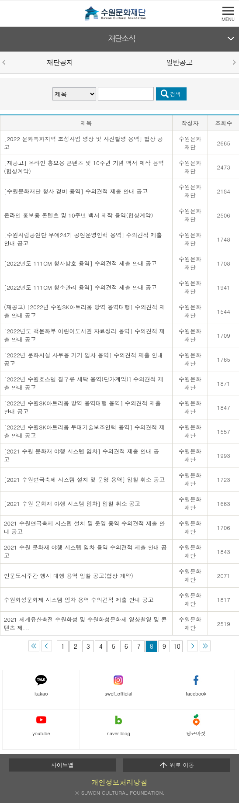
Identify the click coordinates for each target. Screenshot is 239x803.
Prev (5, 62)
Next (233, 62)
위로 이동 (176, 765)
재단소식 (121, 39)
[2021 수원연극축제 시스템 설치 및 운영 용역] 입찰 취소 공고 (84, 479)
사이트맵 (62, 765)
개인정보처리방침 (120, 782)
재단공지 (60, 62)
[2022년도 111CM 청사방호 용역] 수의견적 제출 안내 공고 (80, 263)
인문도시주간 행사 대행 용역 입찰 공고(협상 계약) (68, 575)
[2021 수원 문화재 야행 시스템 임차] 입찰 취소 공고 (72, 503)
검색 (175, 93)
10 (176, 646)
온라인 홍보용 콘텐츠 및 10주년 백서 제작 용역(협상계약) (78, 215)
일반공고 (179, 62)
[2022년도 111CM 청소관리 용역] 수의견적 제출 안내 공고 (80, 287)
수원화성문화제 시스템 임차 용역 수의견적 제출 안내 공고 (78, 599)
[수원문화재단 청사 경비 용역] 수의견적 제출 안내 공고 (76, 191)
